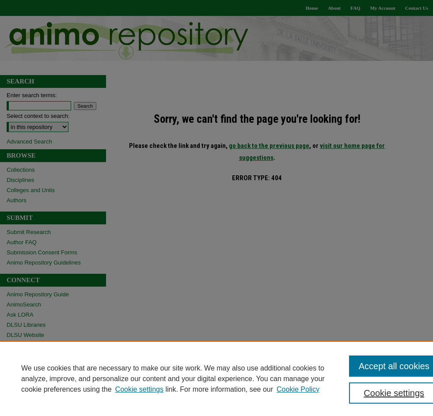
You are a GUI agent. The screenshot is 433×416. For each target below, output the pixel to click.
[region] (216, 378)
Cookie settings (139, 389)
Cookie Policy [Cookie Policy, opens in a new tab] (298, 389)
